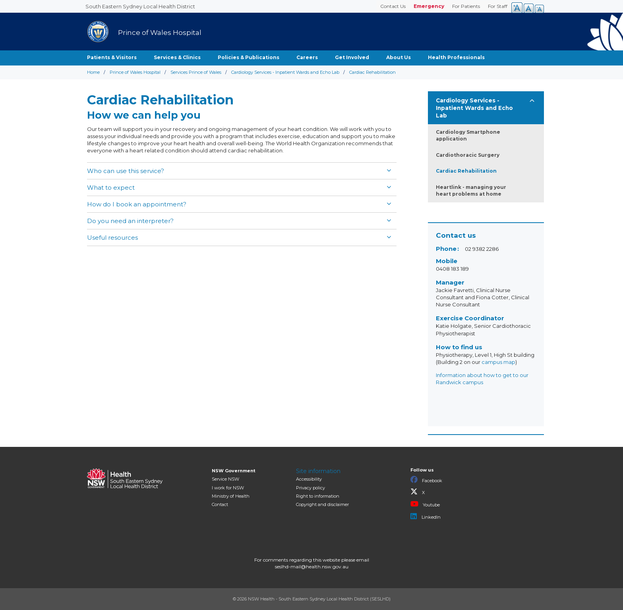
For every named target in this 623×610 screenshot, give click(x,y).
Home (93, 72)
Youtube (425, 504)
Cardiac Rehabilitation (466, 171)
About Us (398, 57)
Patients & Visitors (112, 57)
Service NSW (225, 479)
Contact (220, 504)
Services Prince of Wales (195, 72)
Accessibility (309, 479)
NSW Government (233, 470)
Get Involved (352, 57)
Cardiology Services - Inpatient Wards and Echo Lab (285, 72)
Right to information (317, 496)
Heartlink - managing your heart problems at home (471, 190)
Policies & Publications (248, 57)
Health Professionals (456, 57)
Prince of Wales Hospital (135, 72)
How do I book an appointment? (136, 204)
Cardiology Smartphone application (468, 135)
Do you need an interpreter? (130, 221)
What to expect (111, 187)
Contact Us (393, 6)
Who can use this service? (125, 171)
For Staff (497, 6)
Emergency (429, 6)
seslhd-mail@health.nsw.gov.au (311, 567)
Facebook (426, 479)
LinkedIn (425, 516)
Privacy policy (310, 488)
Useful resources (112, 237)
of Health (231, 496)
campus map (498, 362)
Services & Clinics (177, 57)
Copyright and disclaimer (322, 504)
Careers (307, 57)
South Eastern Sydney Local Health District (140, 6)
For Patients (466, 6)
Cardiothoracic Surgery (467, 155)
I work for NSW (228, 488)
